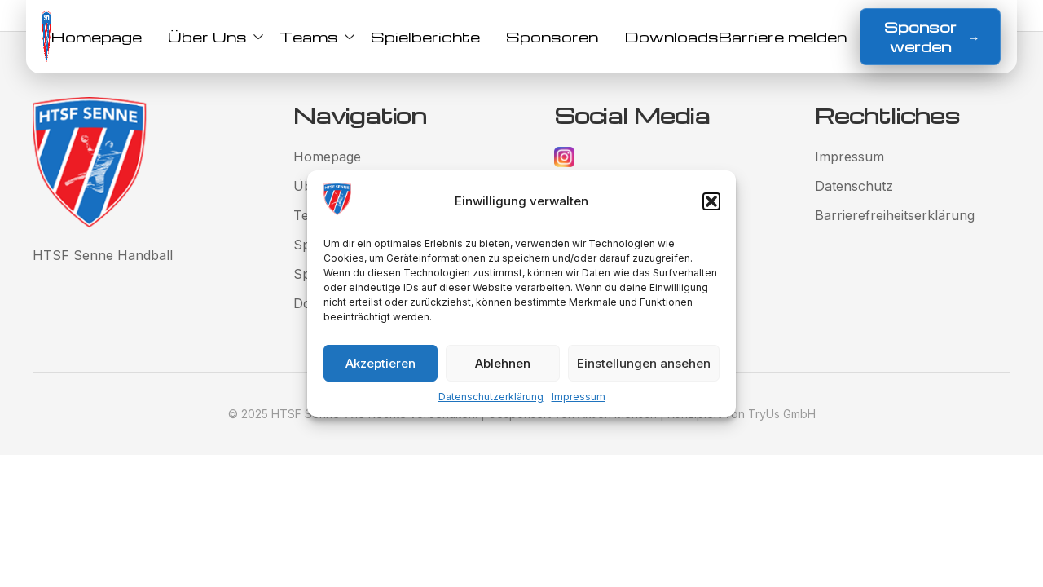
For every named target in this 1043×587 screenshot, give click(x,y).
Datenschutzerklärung (491, 397)
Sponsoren (552, 36)
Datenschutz (854, 186)
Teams (312, 36)
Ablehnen (502, 363)
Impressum (578, 397)
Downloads (671, 36)
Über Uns (210, 36)
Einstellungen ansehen (644, 363)
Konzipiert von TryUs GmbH (741, 414)
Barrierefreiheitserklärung (895, 215)
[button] (711, 201)
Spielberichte (425, 36)
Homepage (96, 36)
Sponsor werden (932, 36)
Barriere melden (783, 36)
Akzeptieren (380, 363)
